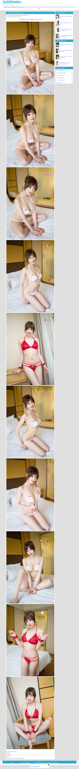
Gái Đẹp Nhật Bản (60, 75)
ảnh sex (32, 762)
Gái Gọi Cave (59, 82)
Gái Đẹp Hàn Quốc (60, 77)
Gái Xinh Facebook (60, 80)
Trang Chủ (9, 12)
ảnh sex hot (60, 762)
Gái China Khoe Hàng (17, 12)
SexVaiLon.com (22, 7)
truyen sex (65, 762)
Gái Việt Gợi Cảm (60, 70)
